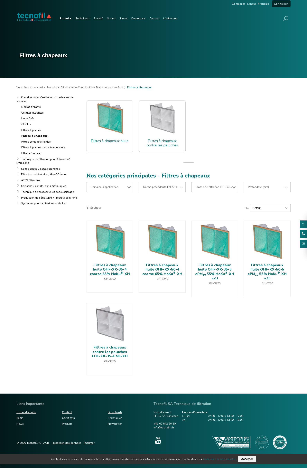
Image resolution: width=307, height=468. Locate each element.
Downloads (138, 18)
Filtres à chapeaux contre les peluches (162, 143)
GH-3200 (110, 279)
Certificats (68, 418)
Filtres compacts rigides (36, 142)
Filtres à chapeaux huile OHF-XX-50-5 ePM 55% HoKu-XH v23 (267, 272)
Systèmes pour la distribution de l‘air (44, 203)
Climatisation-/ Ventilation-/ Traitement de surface (92, 87)
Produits (66, 18)
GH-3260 (267, 283)
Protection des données (66, 443)
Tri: (247, 208)
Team (19, 418)
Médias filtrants (31, 107)
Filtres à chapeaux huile (110, 141)
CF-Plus (26, 124)
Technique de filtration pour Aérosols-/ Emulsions (43, 161)
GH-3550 (110, 361)
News (123, 18)
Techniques (83, 18)
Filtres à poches (31, 130)
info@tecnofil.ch (164, 427)
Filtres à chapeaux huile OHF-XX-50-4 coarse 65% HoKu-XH (162, 269)
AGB (46, 443)
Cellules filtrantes (32, 113)
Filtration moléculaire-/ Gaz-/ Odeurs (44, 174)
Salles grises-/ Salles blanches (40, 169)
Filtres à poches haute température (43, 147)
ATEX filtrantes (30, 180)
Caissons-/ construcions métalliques (43, 186)
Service (111, 18)
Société (98, 18)
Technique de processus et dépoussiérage (47, 192)
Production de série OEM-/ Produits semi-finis (49, 198)
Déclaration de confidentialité (219, 459)
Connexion (281, 4)
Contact (154, 18)
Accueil (38, 87)
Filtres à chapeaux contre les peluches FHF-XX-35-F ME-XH (110, 351)
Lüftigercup (170, 18)
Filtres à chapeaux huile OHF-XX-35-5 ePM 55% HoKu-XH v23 (214, 272)
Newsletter (115, 424)
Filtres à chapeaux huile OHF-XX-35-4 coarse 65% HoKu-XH (110, 269)
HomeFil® (27, 118)
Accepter (247, 459)
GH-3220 (214, 283)
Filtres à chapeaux (34, 136)
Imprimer (89, 443)
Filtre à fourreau (31, 153)
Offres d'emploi (26, 412)
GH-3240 (162, 279)
